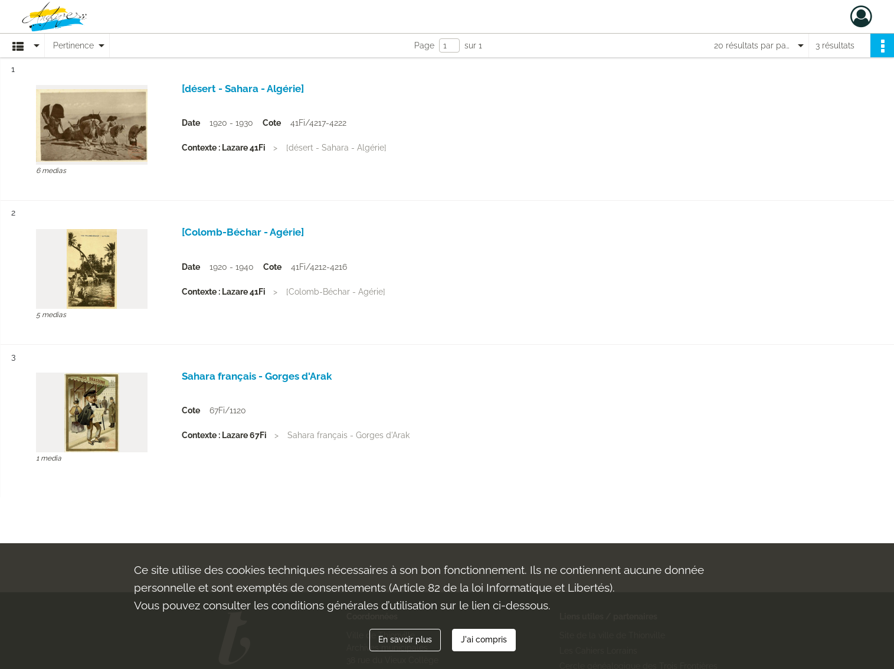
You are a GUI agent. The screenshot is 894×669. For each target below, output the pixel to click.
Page (424, 45)
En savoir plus (405, 639)
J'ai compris (484, 639)
